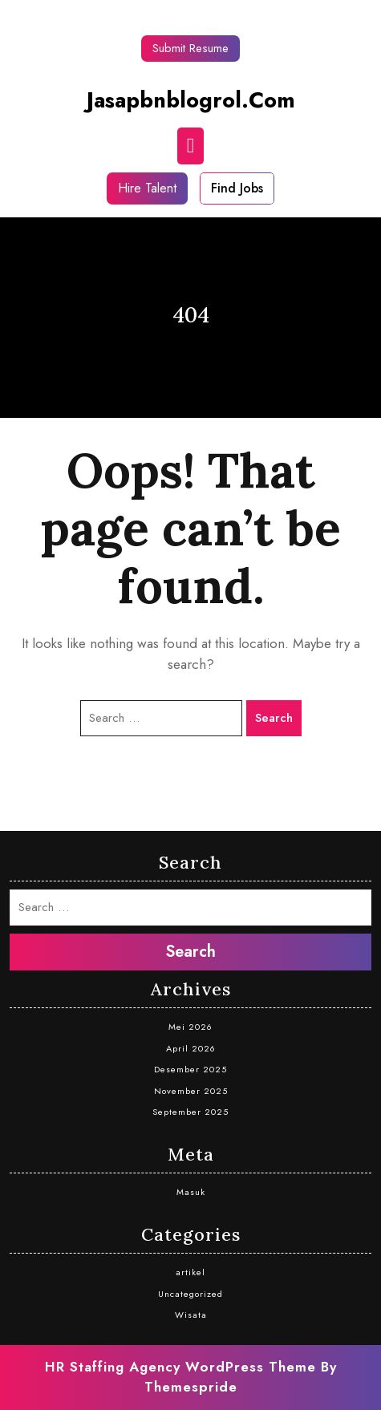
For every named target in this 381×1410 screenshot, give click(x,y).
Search (274, 718)
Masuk (190, 1191)
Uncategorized (190, 1293)
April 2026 (191, 1048)
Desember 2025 (190, 1069)
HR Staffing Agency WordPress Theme (180, 1366)
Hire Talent (147, 188)
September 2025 (190, 1111)
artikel (190, 1272)
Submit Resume (190, 48)
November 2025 (191, 1090)
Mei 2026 (190, 1026)
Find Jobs (237, 188)
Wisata (191, 1314)
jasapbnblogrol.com (191, 99)
